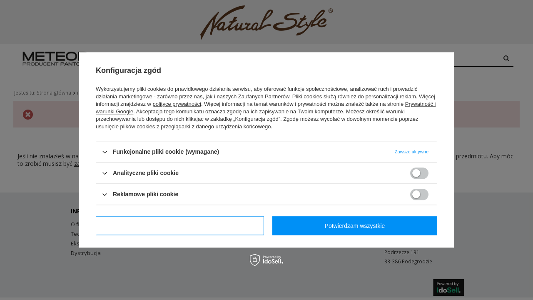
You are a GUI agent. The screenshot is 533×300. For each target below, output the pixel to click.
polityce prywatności (177, 104)
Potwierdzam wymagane (180, 225)
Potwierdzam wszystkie (355, 225)
